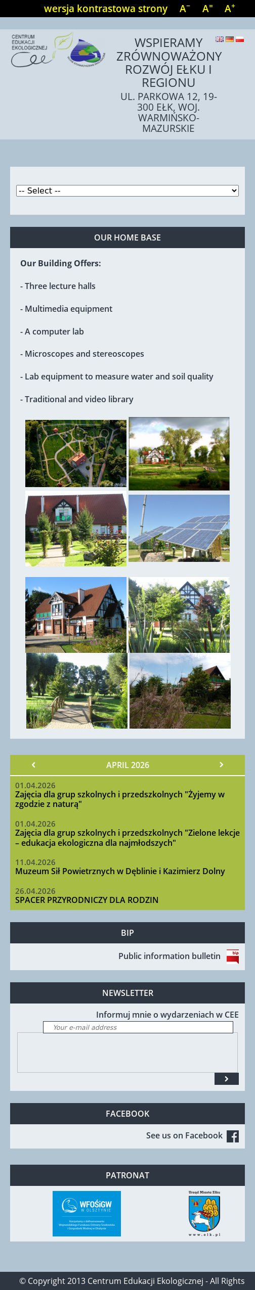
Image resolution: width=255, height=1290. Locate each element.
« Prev (33, 765)
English (220, 39)
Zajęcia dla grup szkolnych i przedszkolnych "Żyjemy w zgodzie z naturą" (120, 799)
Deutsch (230, 39)
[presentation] (95, 1052)
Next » (221, 765)
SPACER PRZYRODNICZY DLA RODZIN (87, 899)
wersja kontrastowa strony (105, 8)
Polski (240, 39)
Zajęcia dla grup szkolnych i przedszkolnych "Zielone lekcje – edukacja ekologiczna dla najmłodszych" (127, 837)
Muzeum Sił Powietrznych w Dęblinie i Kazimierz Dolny (120, 871)
